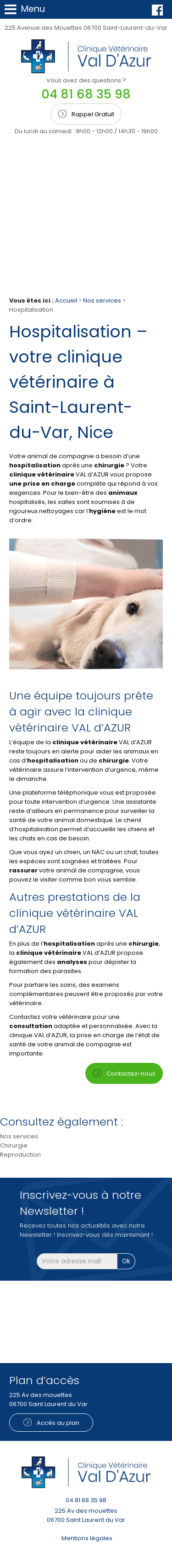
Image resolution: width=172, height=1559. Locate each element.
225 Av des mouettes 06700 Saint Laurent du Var (86, 1515)
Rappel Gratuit (93, 114)
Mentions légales (86, 1538)
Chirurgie (14, 1145)
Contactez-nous (130, 1073)
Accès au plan (58, 1422)
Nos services (102, 300)
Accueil (66, 300)
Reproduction (20, 1154)
